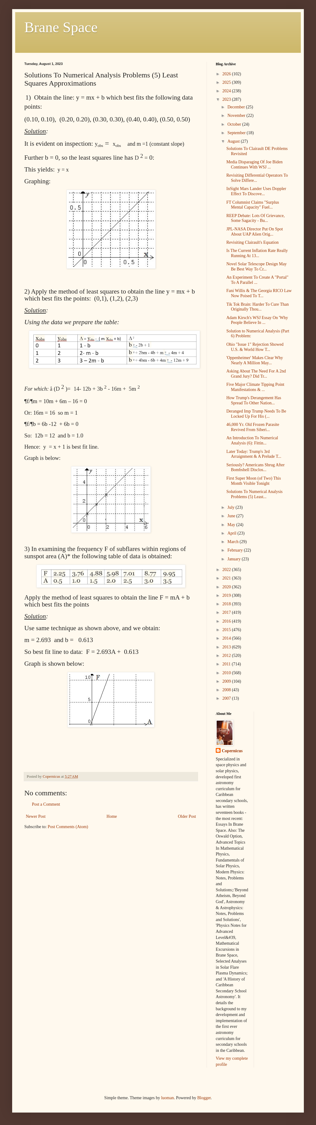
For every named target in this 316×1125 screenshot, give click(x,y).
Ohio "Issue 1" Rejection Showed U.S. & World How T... (254, 347)
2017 (227, 612)
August (234, 141)
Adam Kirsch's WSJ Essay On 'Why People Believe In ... (257, 320)
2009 (227, 681)
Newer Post (36, 816)
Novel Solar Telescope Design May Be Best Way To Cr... (256, 266)
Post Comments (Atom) (68, 826)
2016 (227, 621)
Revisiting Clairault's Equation (252, 242)
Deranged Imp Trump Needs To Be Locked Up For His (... (256, 414)
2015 (227, 629)
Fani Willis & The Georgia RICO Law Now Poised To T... (259, 293)
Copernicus (232, 751)
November (236, 115)
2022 (227, 569)
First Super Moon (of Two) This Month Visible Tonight (253, 481)
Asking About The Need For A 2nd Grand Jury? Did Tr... (256, 374)
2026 (227, 74)
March (233, 541)
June (231, 516)
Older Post (187, 816)
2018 (227, 604)
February (235, 550)
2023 (227, 99)
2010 (227, 673)
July (231, 507)
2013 (227, 647)
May (231, 524)
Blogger (204, 1098)
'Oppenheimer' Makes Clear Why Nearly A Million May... (254, 360)
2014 (227, 638)
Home (112, 816)
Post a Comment (46, 804)
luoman (167, 1098)
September (236, 133)
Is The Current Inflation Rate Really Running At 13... (257, 253)
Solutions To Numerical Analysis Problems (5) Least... (254, 494)
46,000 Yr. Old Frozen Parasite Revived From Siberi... (252, 427)
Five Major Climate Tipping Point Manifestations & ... (255, 387)
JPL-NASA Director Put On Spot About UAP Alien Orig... (254, 231)
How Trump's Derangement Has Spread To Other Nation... (253, 400)
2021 (227, 578)
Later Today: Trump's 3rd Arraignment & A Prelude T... (253, 454)
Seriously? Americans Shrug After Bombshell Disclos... (255, 467)
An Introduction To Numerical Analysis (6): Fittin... (252, 440)
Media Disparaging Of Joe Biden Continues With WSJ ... (254, 164)
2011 (227, 664)
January (234, 559)
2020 (227, 587)
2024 (227, 91)
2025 (227, 82)
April (232, 533)
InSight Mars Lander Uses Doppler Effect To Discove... (256, 191)
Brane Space (61, 27)
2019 (227, 595)
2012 (227, 655)
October (234, 124)
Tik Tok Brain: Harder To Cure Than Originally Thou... (257, 307)
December (236, 107)
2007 (227, 698)
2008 (227, 690)
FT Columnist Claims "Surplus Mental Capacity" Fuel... (252, 205)
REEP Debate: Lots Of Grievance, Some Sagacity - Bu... (255, 218)
